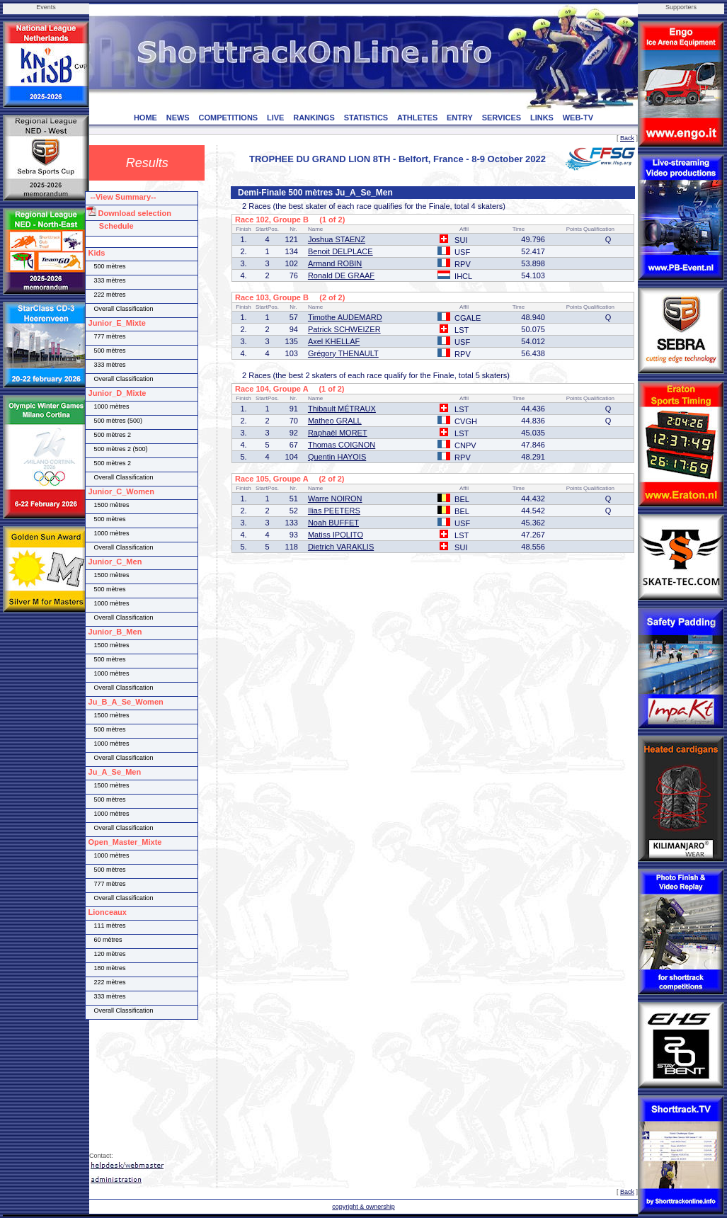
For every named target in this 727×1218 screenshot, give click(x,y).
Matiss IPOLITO (335, 534)
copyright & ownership (363, 1206)
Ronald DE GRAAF (341, 275)
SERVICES (501, 117)
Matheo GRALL (335, 420)
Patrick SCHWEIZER (344, 329)
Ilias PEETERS (334, 510)
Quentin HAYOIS (337, 457)
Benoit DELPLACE (340, 251)
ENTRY (460, 117)
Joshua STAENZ (336, 239)
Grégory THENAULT (343, 353)
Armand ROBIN (335, 263)
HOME (145, 117)
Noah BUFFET (333, 522)
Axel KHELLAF (334, 341)
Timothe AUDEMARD (345, 317)
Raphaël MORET (337, 432)
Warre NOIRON (335, 498)
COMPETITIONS (228, 117)
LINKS (542, 117)
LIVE (275, 117)
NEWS (178, 117)
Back (627, 138)
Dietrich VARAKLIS (341, 546)
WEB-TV (578, 117)
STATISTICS (366, 117)
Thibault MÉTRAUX (342, 408)
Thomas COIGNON (341, 444)
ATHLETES (417, 117)
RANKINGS (314, 117)
